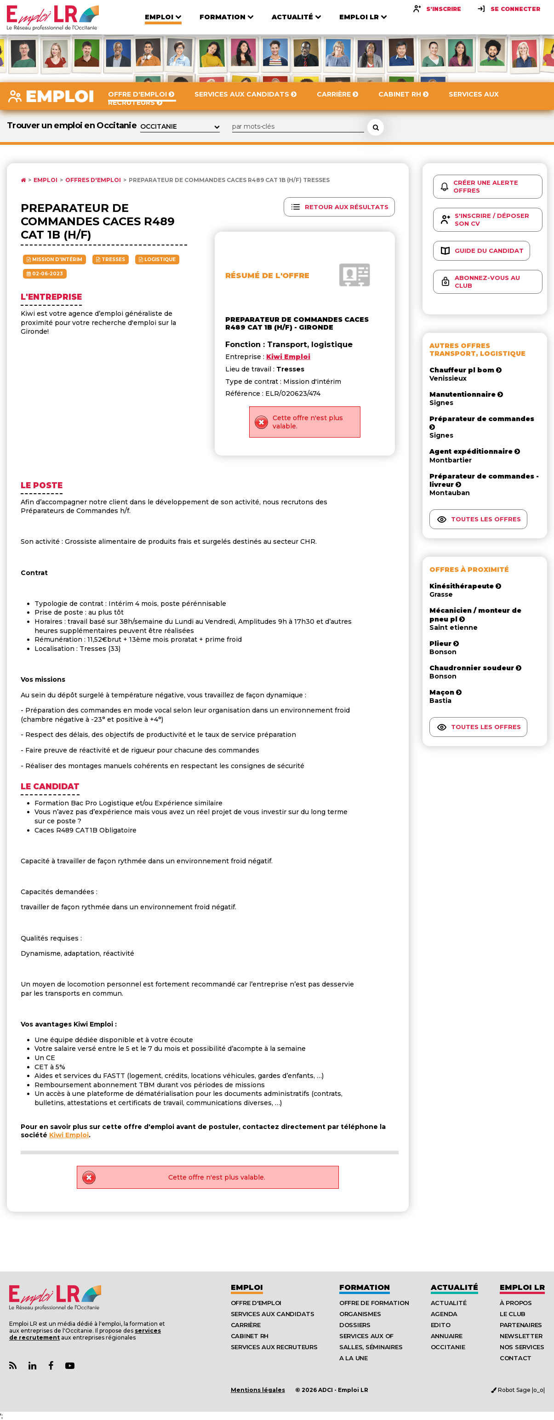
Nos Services (522, 1347)
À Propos (516, 1302)
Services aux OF (366, 1336)
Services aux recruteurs (274, 1347)
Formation (364, 1287)
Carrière (246, 1325)
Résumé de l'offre (267, 275)
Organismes (360, 1313)
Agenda (444, 1313)
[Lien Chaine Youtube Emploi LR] (69, 1366)
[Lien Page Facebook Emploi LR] (50, 1366)
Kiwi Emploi (69, 1135)
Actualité (454, 1287)
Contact (515, 1358)
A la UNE (353, 1358)
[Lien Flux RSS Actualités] (13, 1366)
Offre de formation (374, 1302)
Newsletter (521, 1336)
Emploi (45, 180)
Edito (441, 1325)
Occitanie (448, 1347)
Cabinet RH (249, 1336)
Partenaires (521, 1325)
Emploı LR (522, 1287)
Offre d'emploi (256, 1302)
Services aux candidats (272, 1313)
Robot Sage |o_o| (518, 1389)
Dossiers (355, 1325)
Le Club (512, 1313)
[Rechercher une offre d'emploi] (375, 127)
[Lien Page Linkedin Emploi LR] (32, 1366)
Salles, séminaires (370, 1347)
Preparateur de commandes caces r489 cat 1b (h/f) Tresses (229, 180)
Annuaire (447, 1336)
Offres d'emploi (93, 180)
